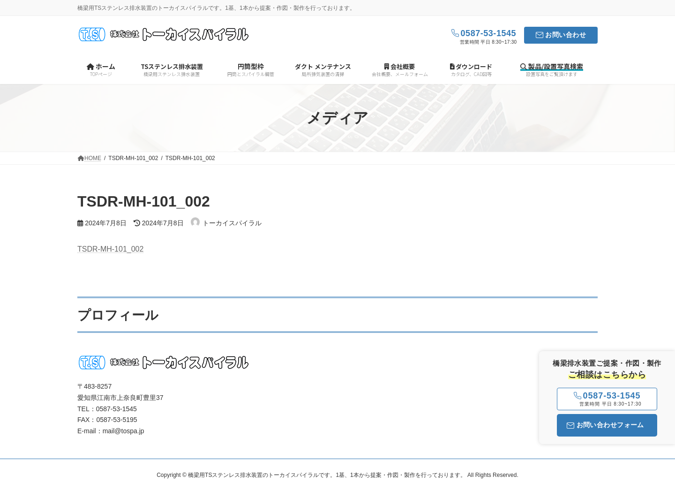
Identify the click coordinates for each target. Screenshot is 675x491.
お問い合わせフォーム (605, 425)
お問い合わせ (565, 34)
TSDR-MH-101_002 (110, 249)
